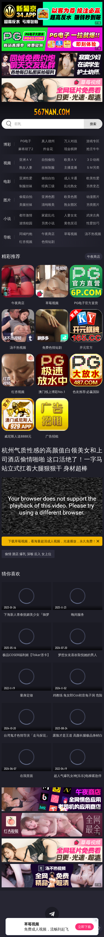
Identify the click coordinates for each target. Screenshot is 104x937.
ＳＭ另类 (92, 167)
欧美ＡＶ (70, 159)
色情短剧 (48, 241)
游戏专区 (92, 141)
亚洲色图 (48, 196)
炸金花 (48, 149)
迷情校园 (25, 223)
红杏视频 (25, 241)
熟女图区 (70, 204)
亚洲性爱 (25, 178)
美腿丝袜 (25, 204)
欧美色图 (70, 196)
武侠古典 (92, 215)
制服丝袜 (25, 186)
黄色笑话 (70, 223)
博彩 (7, 144)
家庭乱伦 (48, 215)
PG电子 (25, 141)
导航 (7, 237)
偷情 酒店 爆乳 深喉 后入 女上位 (28, 554)
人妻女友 (70, 215)
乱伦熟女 (70, 186)
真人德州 (48, 141)
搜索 (93, 124)
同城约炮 (25, 234)
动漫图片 (92, 196)
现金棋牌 (70, 149)
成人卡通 (70, 178)
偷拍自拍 (48, 178)
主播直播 (70, 167)
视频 (7, 162)
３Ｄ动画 (92, 159)
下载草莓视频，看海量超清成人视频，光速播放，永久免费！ (54, 541)
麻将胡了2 (25, 149)
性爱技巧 (92, 223)
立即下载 (84, 926)
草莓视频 (70, 234)
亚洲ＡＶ (25, 159)
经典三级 (48, 186)
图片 (7, 200)
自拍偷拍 (48, 159)
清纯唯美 (48, 204)
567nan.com (52, 112)
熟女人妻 (25, 167)
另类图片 (92, 204)
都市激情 (25, 215)
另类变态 (92, 186)
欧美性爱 (92, 178)
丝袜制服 (48, 167)
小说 (7, 218)
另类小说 (48, 223)
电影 (7, 181)
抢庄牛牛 (92, 149)
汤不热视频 (93, 234)
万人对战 (70, 141)
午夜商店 (48, 234)
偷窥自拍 (25, 196)
